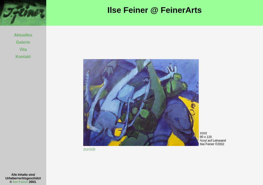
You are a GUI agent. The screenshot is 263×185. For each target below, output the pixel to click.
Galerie (23, 42)
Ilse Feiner (20, 182)
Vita (23, 49)
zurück (89, 149)
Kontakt (23, 56)
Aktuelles (23, 35)
